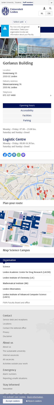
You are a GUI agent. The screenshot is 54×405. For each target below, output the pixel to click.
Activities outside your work (15, 363)
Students (18, 2)
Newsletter (7, 388)
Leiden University (7, 2)
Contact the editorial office (14, 328)
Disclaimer (7, 336)
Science (6, 266)
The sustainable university (14, 351)
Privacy (6, 332)
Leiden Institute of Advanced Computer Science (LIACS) (24, 295)
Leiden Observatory (12, 289)
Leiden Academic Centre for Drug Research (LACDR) (27, 272)
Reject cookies (35, 401)
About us (7, 347)
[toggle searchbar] (50, 8)
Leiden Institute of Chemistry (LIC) (18, 277)
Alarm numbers (9, 374)
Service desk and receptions (15, 319)
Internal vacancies (11, 355)
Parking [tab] (27, 120)
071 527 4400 (9, 95)
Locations (7, 323)
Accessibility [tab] (27, 110)
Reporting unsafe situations (15, 378)
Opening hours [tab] (27, 105)
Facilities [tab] (27, 115)
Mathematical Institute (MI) (15, 283)
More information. (35, 397)
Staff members (28, 2)
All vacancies (8, 359)
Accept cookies (13, 401)
